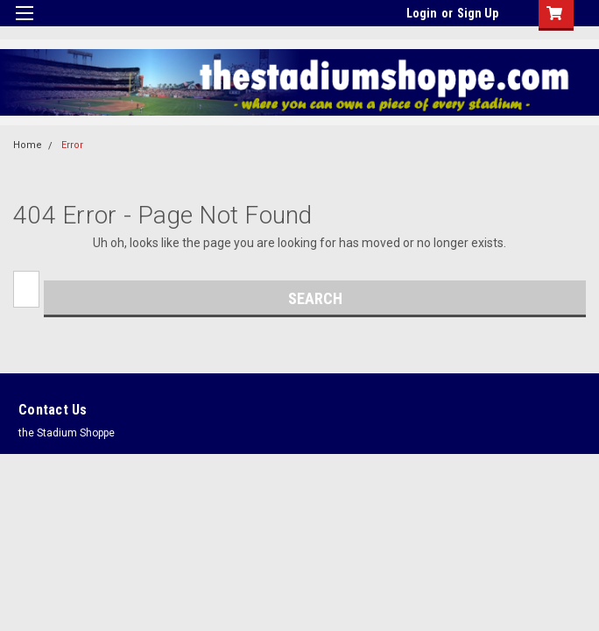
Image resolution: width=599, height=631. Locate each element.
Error (72, 145)
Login (421, 13)
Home (27, 145)
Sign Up (477, 13)
